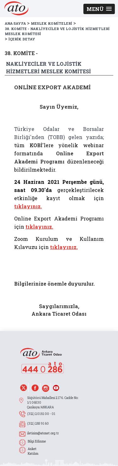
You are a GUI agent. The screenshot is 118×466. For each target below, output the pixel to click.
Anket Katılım (33, 451)
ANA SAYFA (15, 23)
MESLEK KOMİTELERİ (51, 23)
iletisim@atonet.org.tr (43, 433)
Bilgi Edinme (37, 441)
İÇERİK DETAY (21, 39)
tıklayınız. (28, 206)
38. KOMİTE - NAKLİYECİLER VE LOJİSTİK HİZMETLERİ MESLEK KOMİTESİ (57, 31)
